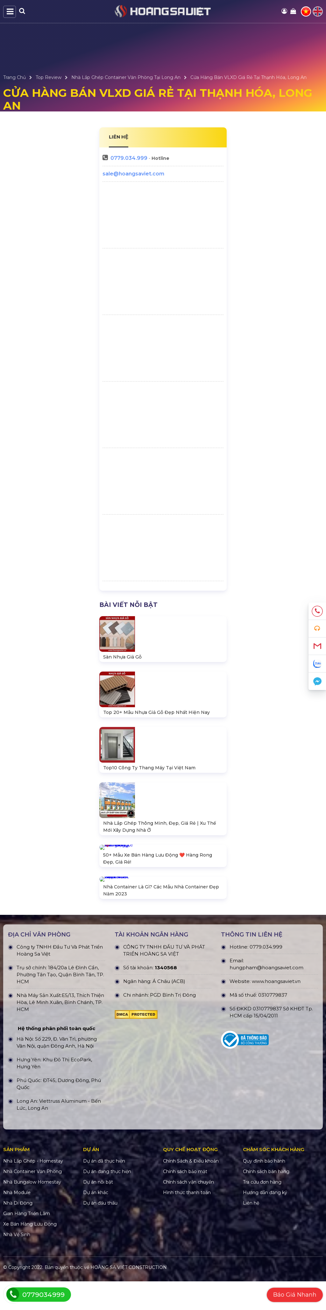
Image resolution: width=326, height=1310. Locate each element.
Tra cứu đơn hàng (262, 1211)
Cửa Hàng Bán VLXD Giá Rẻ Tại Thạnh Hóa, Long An (248, 77)
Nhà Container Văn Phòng (32, 1200)
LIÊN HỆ (119, 137)
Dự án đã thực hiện (104, 1190)
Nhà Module (17, 1221)
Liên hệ (251, 1232)
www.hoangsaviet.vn (276, 1010)
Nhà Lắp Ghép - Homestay (33, 1190)
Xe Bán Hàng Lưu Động (30, 1253)
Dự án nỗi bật (98, 1211)
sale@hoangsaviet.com (133, 174)
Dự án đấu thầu (100, 1232)
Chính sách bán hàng (266, 1200)
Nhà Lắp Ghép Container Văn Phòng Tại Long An (126, 77)
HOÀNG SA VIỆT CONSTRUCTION (128, 1296)
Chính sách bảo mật (185, 1200)
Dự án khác (95, 1221)
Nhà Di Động (17, 1232)
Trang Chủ (14, 77)
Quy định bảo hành (264, 1190)
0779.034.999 (128, 158)
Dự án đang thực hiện (107, 1200)
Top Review (48, 77)
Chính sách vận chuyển (188, 1211)
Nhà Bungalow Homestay (32, 1211)
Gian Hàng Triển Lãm (26, 1242)
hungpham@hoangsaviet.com (266, 996)
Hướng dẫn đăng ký (265, 1221)
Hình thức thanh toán (187, 1221)
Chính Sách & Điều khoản (191, 1190)
